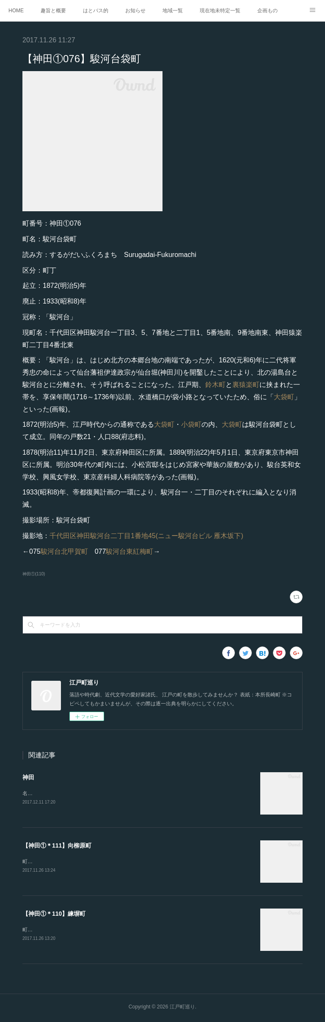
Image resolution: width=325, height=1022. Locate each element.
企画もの (267, 11)
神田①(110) (33, 574)
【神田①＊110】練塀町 (53, 915)
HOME (16, 11)
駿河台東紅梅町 (129, 551)
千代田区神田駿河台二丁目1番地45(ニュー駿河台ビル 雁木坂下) (146, 535)
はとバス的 (95, 11)
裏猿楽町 (245, 384)
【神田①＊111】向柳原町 (56, 845)
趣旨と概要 (53, 11)
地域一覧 (172, 11)
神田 (28, 777)
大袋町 (284, 397)
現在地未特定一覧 (220, 11)
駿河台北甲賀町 (64, 551)
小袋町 (191, 424)
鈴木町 (215, 384)
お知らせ (135, 11)
